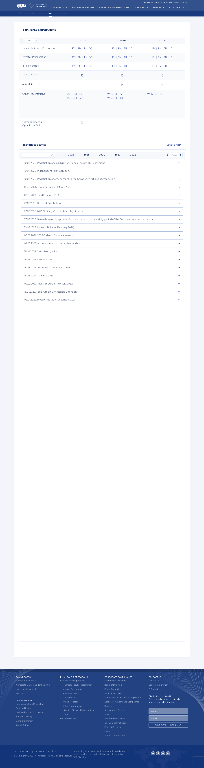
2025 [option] (83, 40)
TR (54, 13)
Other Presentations (72, 706)
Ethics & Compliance (114, 727)
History (19, 693)
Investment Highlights (26, 689)
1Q (90, 48)
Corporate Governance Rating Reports (123, 697)
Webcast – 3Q (75, 98)
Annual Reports (70, 702)
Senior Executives (112, 693)
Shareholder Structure (115, 681)
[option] (83, 48)
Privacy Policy (26, 751)
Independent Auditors (114, 718)
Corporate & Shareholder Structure (33, 685)
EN (50, 13)
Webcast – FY (74, 94)
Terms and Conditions (45, 751)
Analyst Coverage (24, 716)
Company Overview (26, 681)
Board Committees (113, 689)
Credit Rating (22, 725)
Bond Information (24, 721)
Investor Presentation (73, 689)
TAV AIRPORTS (58, 7)
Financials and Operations (72, 681)
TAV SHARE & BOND (83, 7)
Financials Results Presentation (77, 685)
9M (79, 48)
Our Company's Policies (115, 723)
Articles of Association (114, 735)
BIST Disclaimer (80, 757)
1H (85, 48)
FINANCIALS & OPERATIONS (114, 7)
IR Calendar (154, 689)
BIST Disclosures (68, 718)
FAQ (16, 751)
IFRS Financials (70, 693)
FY (73, 48)
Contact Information (158, 685)
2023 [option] (162, 40)
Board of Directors (113, 685)
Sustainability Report (114, 710)
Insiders (107, 731)
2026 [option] (71, 154)
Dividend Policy (23, 708)
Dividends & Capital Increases (30, 712)
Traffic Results (69, 697)
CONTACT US (176, 7)
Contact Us (154, 681)
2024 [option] (122, 40)
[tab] (102, 163)
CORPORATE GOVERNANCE (149, 7)
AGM (106, 714)
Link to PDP (174, 145)
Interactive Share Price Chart (30, 704)
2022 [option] (133, 154)
